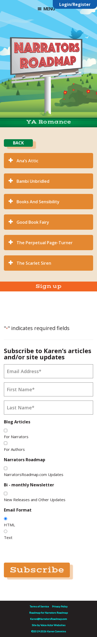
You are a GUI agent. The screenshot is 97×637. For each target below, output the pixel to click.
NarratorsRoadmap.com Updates (33, 474)
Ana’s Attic (27, 161)
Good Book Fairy (33, 222)
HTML (9, 524)
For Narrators (16, 436)
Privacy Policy (60, 606)
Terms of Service (39, 606)
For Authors (14, 449)
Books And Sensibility (38, 202)
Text (8, 537)
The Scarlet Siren (34, 263)
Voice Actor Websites (52, 625)
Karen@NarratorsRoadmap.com (48, 618)
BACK (18, 143)
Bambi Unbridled (33, 181)
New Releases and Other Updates (34, 499)
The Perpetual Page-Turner (45, 243)
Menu (49, 8)
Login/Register (75, 4)
